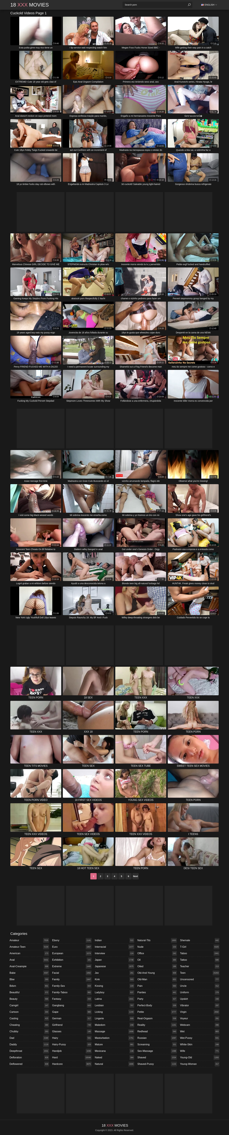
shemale (199, 940)
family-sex (72, 986)
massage (114, 1031)
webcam (199, 1025)
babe (29, 973)
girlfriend (72, 1025)
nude (157, 947)
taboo (199, 953)
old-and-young (157, 973)
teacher (199, 966)
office (157, 953)
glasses (72, 1031)
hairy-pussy (72, 1044)
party (157, 999)
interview (114, 953)
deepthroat (29, 1051)
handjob (72, 1051)
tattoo (199, 960)
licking (114, 1012)
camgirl (29, 1005)
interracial (114, 947)
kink (114, 979)
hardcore (72, 1064)
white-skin (199, 1044)
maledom (114, 1025)
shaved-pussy (157, 1064)
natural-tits (157, 940)
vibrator (199, 1005)
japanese (114, 966)
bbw (29, 979)
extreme (72, 966)
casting (29, 1018)
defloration (29, 1057)
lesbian (114, 1005)
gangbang (72, 1005)
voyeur (199, 1018)
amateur (29, 940)
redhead (157, 1031)
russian (157, 1038)
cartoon (29, 1012)
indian (114, 940)
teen (199, 973)
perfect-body (157, 1005)
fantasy (72, 999)
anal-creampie (29, 966)
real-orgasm (157, 1018)
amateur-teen (29, 947)
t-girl (199, 947)
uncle (199, 986)
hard (72, 1057)
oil (157, 960)
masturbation (114, 1038)
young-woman (199, 1064)
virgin (199, 1012)
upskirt (199, 999)
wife (199, 1051)
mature (114, 1044)
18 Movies (29, 5)
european (72, 953)
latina (114, 999)
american (29, 953)
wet (199, 1031)
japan (114, 960)
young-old (199, 1057)
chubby (29, 1031)
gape (72, 1012)
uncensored (199, 979)
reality (157, 1025)
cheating (29, 1025)
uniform (199, 992)
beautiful (29, 992)
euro (72, 947)
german (72, 1018)
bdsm (29, 986)
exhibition (72, 960)
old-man (157, 979)
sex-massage (157, 1051)
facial (72, 973)
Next (135, 876)
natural (114, 1064)
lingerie (114, 1018)
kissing (114, 986)
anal (29, 960)
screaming (157, 1044)
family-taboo (72, 992)
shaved (157, 1057)
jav (114, 973)
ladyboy (114, 992)
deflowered (29, 1064)
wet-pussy (199, 1038)
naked (114, 1057)
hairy (72, 1038)
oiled (157, 966)
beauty (29, 999)
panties (157, 992)
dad (29, 1038)
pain (157, 986)
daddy (29, 1044)
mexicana (114, 1051)
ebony (72, 940)
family (72, 979)
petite (157, 1012)
